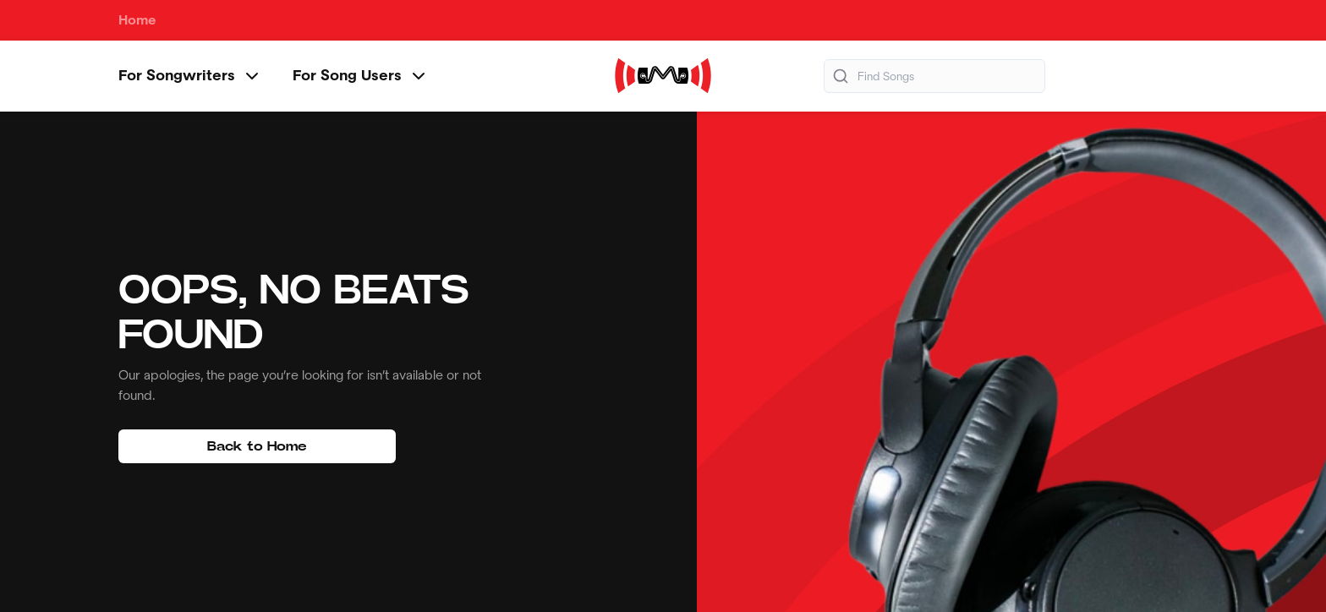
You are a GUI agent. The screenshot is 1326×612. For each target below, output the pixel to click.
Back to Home (257, 446)
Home (137, 20)
